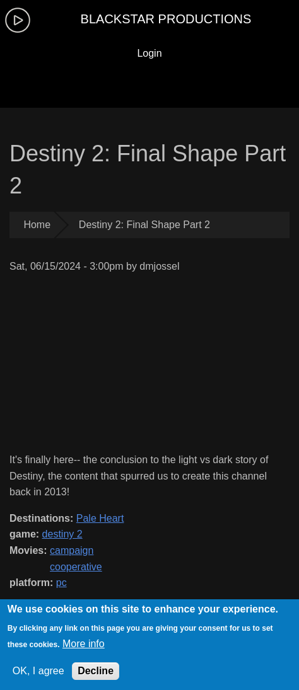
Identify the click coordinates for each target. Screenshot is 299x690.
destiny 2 (62, 534)
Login (149, 53)
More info (83, 643)
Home (36, 224)
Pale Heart (100, 518)
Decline (96, 670)
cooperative (76, 566)
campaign (71, 550)
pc (61, 582)
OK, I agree (38, 670)
